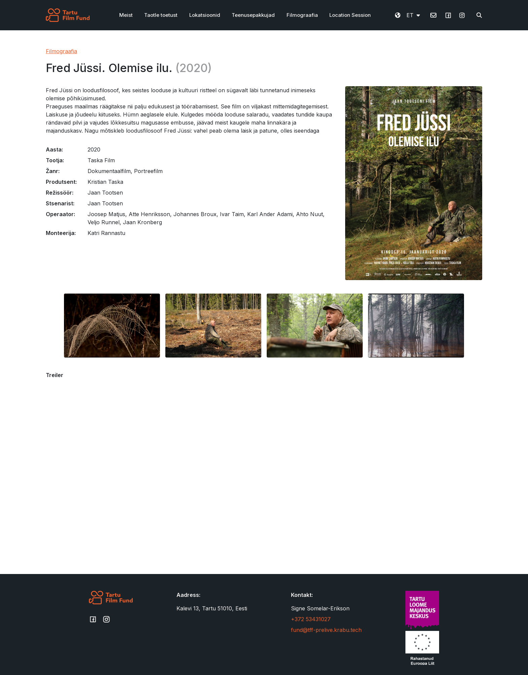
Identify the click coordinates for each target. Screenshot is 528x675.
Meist (126, 15)
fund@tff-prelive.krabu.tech (326, 630)
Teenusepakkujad (253, 15)
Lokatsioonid (204, 15)
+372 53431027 (311, 619)
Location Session (350, 15)
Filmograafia (302, 15)
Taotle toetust (160, 15)
